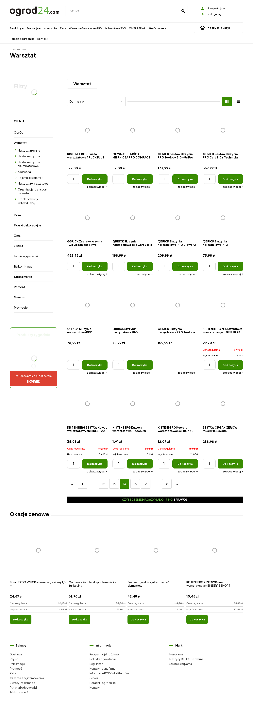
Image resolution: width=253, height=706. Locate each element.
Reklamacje (17, 663)
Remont (19, 287)
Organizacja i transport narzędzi (32, 191)
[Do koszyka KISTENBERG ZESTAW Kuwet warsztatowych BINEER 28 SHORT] (230, 365)
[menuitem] (17, 28)
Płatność (16, 668)
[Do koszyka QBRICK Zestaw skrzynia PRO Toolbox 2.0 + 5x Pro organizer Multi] (185, 179)
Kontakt (95, 687)
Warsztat (20, 142)
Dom (17, 215)
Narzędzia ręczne (29, 150)
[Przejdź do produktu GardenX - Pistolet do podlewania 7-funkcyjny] (97, 554)
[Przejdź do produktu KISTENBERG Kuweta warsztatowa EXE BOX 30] (178, 404)
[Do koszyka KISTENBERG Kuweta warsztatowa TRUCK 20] (140, 463)
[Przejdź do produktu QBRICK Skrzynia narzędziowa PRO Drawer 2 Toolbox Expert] (178, 218)
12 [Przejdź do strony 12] (103, 484)
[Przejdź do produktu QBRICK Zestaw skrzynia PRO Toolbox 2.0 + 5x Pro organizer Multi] (178, 130)
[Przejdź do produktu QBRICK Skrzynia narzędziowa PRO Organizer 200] (223, 218)
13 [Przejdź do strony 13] (114, 484)
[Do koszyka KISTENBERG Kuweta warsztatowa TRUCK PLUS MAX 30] (95, 179)
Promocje (21, 307)
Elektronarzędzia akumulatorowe (29, 164)
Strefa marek (23, 276)
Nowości (20, 297)
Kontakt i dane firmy (102, 668)
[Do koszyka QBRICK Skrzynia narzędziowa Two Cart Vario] (140, 266)
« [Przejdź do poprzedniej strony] (72, 484)
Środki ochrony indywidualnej (28, 201)
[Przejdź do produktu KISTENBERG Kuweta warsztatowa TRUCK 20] (132, 404)
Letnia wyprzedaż (26, 256)
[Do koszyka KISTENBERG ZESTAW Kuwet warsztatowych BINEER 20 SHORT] (95, 463)
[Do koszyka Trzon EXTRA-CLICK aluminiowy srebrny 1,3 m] (20, 619)
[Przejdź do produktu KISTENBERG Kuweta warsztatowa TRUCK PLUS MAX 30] (87, 130)
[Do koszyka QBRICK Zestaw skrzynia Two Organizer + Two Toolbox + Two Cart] (95, 266)
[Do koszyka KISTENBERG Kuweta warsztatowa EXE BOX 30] (185, 463)
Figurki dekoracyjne (27, 225)
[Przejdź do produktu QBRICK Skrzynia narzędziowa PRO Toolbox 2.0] (178, 305)
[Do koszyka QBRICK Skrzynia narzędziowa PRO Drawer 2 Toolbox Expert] (185, 266)
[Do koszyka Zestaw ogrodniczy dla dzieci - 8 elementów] (138, 619)
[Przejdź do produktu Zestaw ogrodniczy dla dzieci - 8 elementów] (155, 554)
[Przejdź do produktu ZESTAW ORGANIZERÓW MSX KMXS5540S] (223, 404)
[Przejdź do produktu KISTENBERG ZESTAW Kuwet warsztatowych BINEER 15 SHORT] (214, 554)
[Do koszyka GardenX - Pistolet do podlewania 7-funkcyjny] (79, 619)
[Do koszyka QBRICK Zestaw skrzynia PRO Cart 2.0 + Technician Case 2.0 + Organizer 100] (230, 179)
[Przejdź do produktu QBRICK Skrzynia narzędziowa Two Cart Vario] (132, 218)
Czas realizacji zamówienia (27, 678)
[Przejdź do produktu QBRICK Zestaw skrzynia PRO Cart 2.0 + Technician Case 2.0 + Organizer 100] (223, 130)
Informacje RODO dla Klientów (109, 673)
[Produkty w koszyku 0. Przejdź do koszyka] (218, 28)
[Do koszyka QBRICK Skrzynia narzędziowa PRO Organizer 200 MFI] (95, 365)
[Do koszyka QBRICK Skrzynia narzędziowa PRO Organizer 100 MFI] (140, 365)
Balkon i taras (23, 266)
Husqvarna (176, 654)
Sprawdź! (181, 499)
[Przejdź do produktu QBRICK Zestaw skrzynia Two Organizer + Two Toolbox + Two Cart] (87, 218)
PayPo (14, 659)
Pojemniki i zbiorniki (30, 177)
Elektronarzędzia (29, 156)
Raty (13, 673)
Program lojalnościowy (105, 654)
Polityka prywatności (103, 659)
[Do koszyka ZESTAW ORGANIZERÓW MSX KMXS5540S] (230, 463)
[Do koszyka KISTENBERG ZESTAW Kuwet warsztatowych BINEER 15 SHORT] (197, 619)
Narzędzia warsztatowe (33, 183)
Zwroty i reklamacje (22, 682)
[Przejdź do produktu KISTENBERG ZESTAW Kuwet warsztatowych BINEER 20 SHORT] (87, 404)
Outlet (18, 246)
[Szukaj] (183, 11)
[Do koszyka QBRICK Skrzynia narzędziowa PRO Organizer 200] (230, 266)
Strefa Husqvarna (180, 663)
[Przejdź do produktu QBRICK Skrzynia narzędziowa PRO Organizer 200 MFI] (87, 305)
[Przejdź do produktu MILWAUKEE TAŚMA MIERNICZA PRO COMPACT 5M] (132, 130)
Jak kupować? (19, 692)
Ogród (18, 132)
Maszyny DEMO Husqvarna (186, 659)
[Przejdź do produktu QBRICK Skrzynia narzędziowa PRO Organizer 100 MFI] (132, 305)
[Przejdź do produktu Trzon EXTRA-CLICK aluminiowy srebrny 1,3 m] (38, 554)
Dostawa (16, 654)
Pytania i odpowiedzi (23, 687)
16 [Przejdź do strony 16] (145, 484)
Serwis (94, 678)
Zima (17, 235)
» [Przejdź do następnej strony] (177, 484)
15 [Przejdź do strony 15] (135, 484)
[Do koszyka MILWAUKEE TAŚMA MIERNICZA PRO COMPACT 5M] (140, 179)
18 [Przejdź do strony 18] (166, 484)
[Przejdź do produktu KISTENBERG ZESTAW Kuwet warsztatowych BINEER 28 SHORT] (223, 305)
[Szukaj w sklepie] (123, 11)
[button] (97, 187)
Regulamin (96, 663)
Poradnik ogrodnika (103, 682)
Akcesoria (24, 171)
